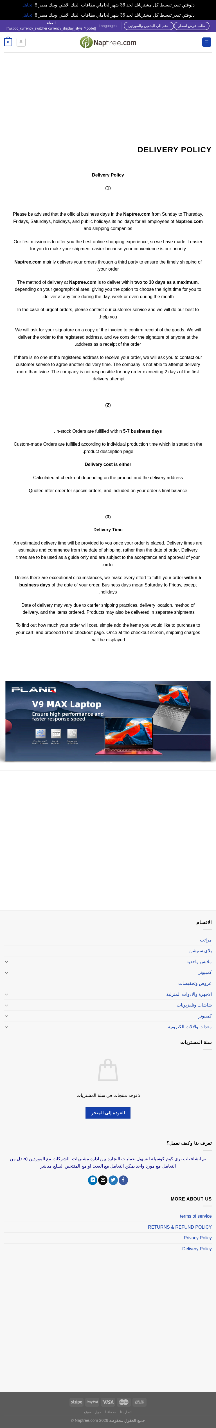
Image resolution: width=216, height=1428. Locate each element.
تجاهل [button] (26, 5)
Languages (107, 26)
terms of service (196, 1216)
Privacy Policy (198, 1237)
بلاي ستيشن (200, 950)
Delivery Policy (197, 1248)
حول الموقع (93, 1412)
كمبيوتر (205, 972)
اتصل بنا (126, 1412)
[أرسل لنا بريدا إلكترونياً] (102, 1180)
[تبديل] (6, 961)
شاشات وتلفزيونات (194, 1005)
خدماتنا (110, 1412)
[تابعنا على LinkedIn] (92, 1180)
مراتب (206, 940)
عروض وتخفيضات (195, 983)
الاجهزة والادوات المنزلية (189, 994)
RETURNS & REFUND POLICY (180, 1227)
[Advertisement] (108, 94)
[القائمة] (207, 42)
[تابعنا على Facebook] (123, 1180)
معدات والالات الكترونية (190, 1026)
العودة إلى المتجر (108, 1112)
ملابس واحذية (199, 961)
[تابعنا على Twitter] (113, 1180)
